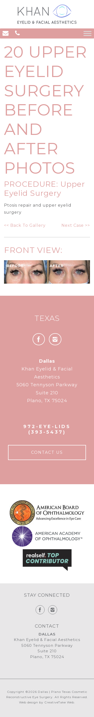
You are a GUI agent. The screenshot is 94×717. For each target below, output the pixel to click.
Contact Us (47, 452)
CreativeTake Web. (59, 702)
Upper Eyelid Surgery (44, 188)
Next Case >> (75, 225)
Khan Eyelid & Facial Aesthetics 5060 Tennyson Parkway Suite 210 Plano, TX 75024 (47, 381)
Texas (47, 318)
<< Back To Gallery (25, 225)
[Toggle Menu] (87, 33)
